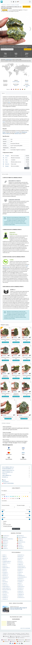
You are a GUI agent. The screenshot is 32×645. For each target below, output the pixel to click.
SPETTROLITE (6, 592)
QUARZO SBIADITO (6, 588)
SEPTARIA (5, 591)
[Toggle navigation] (30, 1)
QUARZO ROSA (21, 586)
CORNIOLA (20, 564)
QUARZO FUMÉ (6, 586)
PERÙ (19, 543)
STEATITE (5, 594)
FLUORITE (20, 572)
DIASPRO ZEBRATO (22, 567)
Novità (4, 480)
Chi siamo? (23, 633)
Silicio (6, 159)
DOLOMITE (20, 569)
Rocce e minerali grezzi (8, 467)
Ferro (6, 157)
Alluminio (7, 164)
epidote (3, 337)
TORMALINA (21, 594)
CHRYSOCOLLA (21, 597)
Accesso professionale (11, 634)
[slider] (2, 511)
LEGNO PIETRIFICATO (22, 577)
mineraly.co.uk (11, 639)
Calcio (6, 161)
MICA (4, 580)
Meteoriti (5, 477)
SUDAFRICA (5, 548)
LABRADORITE (21, 575)
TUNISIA (5, 546)
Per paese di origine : (21, 505)
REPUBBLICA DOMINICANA (8, 538)
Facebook (12, 636)
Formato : (4, 517)
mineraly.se (27, 641)
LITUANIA (20, 540)
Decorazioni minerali (7, 468)
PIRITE (20, 583)
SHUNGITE (20, 591)
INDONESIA (5, 540)
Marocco (16, 85)
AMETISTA (20, 556)
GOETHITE (5, 575)
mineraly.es (6, 641)
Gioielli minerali (6, 475)
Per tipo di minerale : (6, 505)
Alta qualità (5, 481)
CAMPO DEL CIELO (6, 562)
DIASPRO (5, 566)
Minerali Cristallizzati (8, 470)
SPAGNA (20, 538)
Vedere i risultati (16, 528)
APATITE (5, 559)
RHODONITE (21, 588)
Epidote (26, 81)
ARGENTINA (21, 535)
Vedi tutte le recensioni (25, 628)
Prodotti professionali (8, 483)
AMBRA (5, 556)
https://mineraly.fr (20, 637)
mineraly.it (28, 639)
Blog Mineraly (6, 636)
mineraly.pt (20, 641)
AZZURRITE (5, 597)
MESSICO (5, 543)
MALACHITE (20, 578)
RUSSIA (20, 545)
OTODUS (5, 583)
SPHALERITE (20, 592)
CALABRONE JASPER (7, 561)
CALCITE (20, 561)
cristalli (8, 4)
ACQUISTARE (26, 6)
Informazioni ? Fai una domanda (7, 49)
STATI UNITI (21, 546)
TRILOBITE (5, 599)
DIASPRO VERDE (6, 567)
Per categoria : (4, 490)
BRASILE (5, 537)
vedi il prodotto (5, 342)
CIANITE (5, 564)
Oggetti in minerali (7, 472)
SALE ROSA (20, 589)
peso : (3, 513)
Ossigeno (7, 155)
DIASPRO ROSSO (21, 566)
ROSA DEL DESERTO (7, 589)
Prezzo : (3, 509)
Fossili (4, 473)
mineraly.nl (13, 641)
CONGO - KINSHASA (22, 537)
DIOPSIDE (5, 569)
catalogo (4, 4)
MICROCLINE (21, 580)
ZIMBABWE (20, 548)
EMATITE (5, 570)
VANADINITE (5, 595)
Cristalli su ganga (15, 4)
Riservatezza (17, 633)
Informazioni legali (11, 633)
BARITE (20, 559)
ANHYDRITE (20, 558)
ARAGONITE (20, 595)
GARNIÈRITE (5, 573)
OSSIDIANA (20, 581)
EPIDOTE (20, 570)
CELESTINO (20, 562)
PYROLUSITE (5, 584)
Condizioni (5, 633)
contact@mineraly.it (11, 637)
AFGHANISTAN (6, 535)
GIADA (20, 573)
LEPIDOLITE (5, 578)
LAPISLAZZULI (6, 577)
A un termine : (4, 500)
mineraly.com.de (20, 639)
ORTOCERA (5, 581)
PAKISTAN (5, 545)
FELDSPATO (5, 572)
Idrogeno (7, 166)
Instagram (18, 636)
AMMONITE (5, 558)
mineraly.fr (4, 639)
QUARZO (20, 584)
